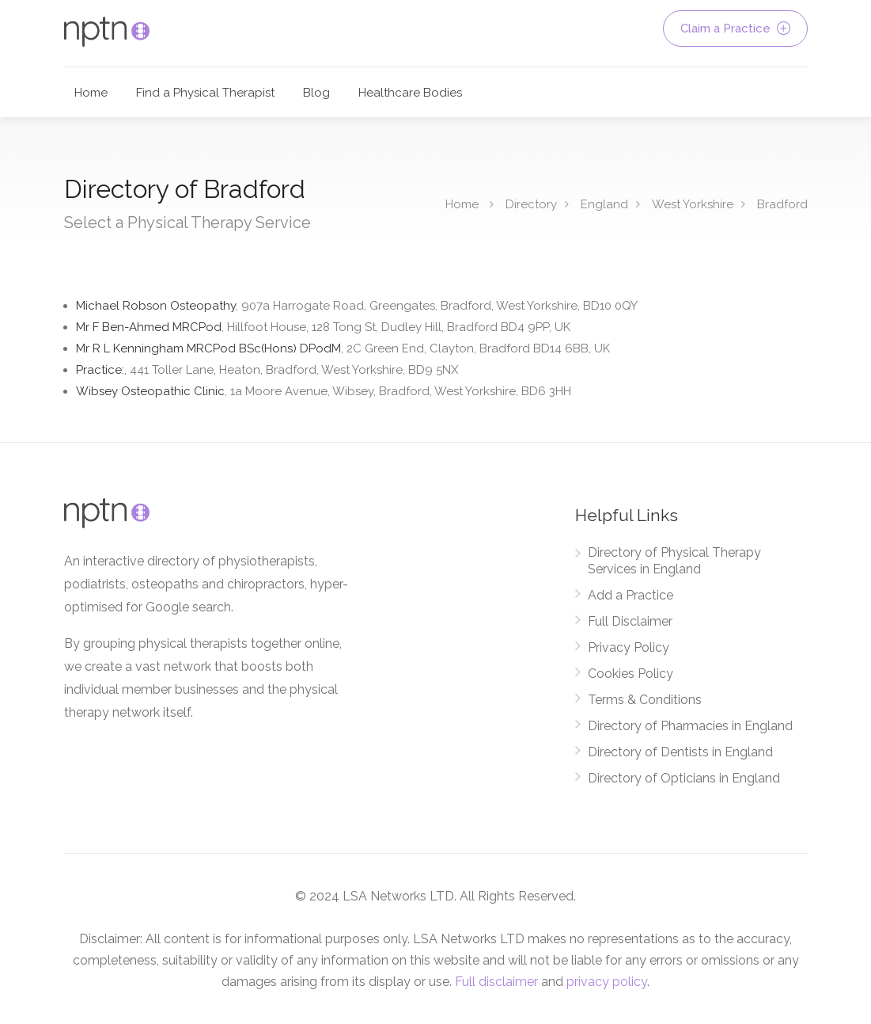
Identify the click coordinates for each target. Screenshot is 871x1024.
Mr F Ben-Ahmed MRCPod (323, 327)
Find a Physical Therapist (205, 93)
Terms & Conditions (645, 699)
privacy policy (606, 981)
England (604, 204)
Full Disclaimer (630, 621)
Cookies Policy (630, 673)
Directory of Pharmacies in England (690, 725)
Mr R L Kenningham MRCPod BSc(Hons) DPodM (343, 348)
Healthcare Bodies (410, 93)
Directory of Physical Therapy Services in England (674, 561)
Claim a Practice (735, 28)
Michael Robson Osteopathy (357, 306)
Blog (316, 93)
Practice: (267, 370)
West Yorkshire (692, 204)
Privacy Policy (628, 647)
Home (91, 93)
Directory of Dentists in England (680, 751)
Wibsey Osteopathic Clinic (323, 391)
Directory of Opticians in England (684, 778)
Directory (531, 204)
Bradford (782, 204)
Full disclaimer (496, 981)
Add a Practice (630, 595)
